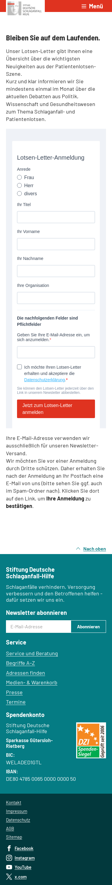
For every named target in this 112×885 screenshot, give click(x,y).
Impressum (16, 811)
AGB (10, 828)
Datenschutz (18, 819)
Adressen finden (25, 672)
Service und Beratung (32, 653)
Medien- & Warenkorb (31, 682)
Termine (16, 701)
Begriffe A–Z (20, 662)
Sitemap (14, 836)
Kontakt (13, 802)
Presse (14, 692)
